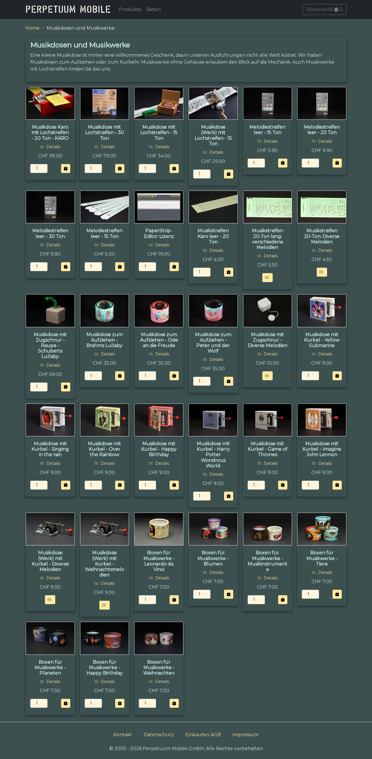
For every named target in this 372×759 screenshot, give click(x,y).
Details (50, 146)
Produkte (130, 9)
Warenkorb (324, 9)
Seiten (153, 9)
